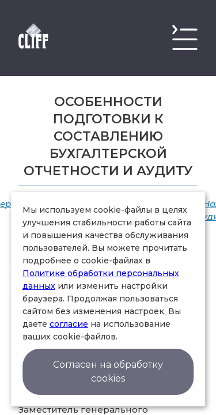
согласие (69, 324)
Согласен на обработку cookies (108, 371)
